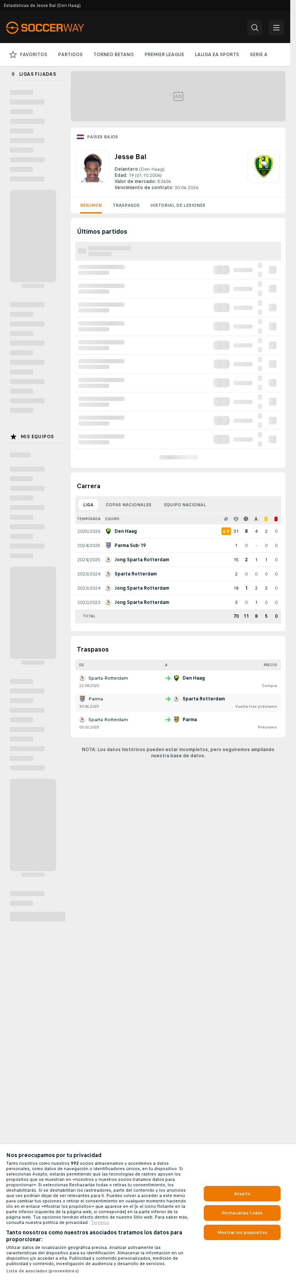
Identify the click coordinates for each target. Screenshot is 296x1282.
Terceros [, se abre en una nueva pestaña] (100, 1222)
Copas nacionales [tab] (128, 504)
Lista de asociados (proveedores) (42, 1271)
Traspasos (126, 205)
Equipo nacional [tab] (185, 504)
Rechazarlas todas (242, 1212)
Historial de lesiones (177, 205)
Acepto (242, 1193)
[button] (255, 27)
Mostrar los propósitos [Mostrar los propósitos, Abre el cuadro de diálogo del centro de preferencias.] (242, 1232)
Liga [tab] (88, 504)
